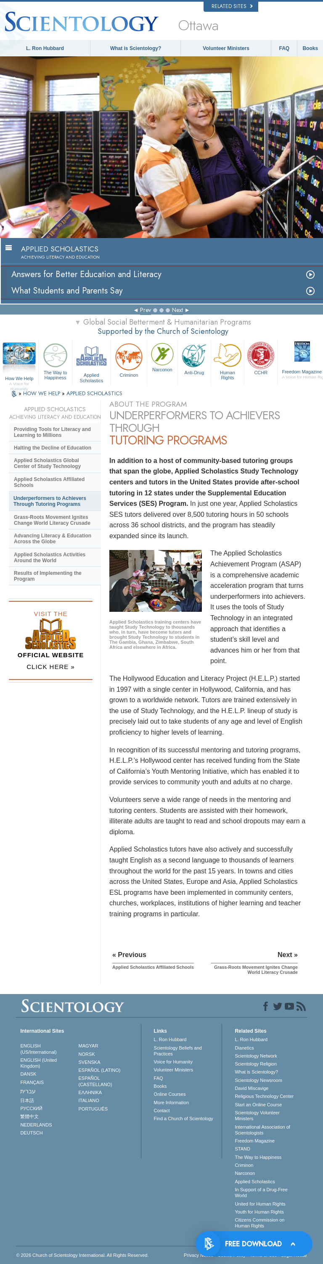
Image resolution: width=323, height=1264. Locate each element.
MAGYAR (88, 1045)
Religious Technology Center (264, 1096)
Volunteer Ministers (226, 48)
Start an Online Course (258, 1104)
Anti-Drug (194, 358)
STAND (242, 1148)
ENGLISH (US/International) (38, 1048)
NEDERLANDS (36, 1124)
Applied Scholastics (91, 361)
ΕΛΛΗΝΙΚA (90, 1092)
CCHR (260, 358)
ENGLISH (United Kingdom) (38, 1063)
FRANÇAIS (32, 1082)
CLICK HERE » (50, 666)
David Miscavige (251, 1088)
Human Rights (227, 360)
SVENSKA (90, 1062)
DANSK (28, 1073)
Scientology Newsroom (258, 1080)
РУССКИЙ (31, 1108)
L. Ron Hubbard (45, 48)
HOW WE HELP (42, 393)
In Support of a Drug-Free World (261, 1192)
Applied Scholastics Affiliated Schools (49, 482)
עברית (28, 1091)
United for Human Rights (260, 1203)
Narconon (162, 356)
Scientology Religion (256, 1063)
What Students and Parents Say (67, 291)
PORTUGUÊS (93, 1108)
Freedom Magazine (255, 1140)
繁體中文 (29, 1116)
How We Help (19, 379)
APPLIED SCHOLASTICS (94, 393)
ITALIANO (89, 1100)
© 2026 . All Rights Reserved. (82, 1255)
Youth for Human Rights (259, 1211)
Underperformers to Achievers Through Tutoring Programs (49, 501)
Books (310, 48)
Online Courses (170, 1094)
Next (177, 310)
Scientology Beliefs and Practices (178, 1050)
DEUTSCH (31, 1132)
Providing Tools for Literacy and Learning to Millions (52, 432)
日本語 (27, 1100)
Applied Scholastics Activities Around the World (49, 557)
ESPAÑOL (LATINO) (100, 1070)
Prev (145, 310)
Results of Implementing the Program (48, 576)
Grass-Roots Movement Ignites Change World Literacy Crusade (52, 520)
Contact (162, 1110)
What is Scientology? (135, 48)
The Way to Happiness (55, 360)
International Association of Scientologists (262, 1129)
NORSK (87, 1054)
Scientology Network (256, 1055)
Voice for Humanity (173, 1061)
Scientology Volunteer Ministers (257, 1115)
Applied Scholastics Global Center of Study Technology (47, 463)
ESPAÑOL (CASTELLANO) (95, 1081)
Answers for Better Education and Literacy (86, 274)
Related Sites (232, 6)
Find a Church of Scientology (183, 1118)
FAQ (284, 48)
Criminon (129, 359)
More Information (171, 1102)
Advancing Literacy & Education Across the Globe (52, 539)
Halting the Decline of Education (52, 448)
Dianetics (244, 1047)
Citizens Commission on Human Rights (259, 1222)
